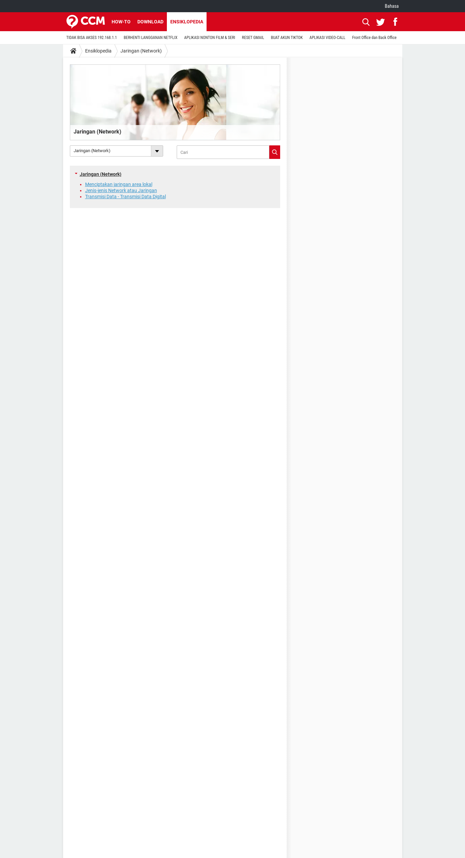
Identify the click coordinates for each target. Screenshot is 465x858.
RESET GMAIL (253, 37)
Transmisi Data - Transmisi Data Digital (125, 196)
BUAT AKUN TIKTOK (287, 37)
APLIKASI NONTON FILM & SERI (209, 37)
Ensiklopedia (186, 21)
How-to (121, 21)
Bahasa (392, 6)
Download (150, 21)
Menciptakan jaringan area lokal (118, 184)
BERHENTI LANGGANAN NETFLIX (150, 37)
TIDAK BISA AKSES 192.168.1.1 (91, 37)
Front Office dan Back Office (374, 37)
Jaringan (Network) (141, 51)
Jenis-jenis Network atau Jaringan (121, 190)
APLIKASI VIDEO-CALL (328, 37)
